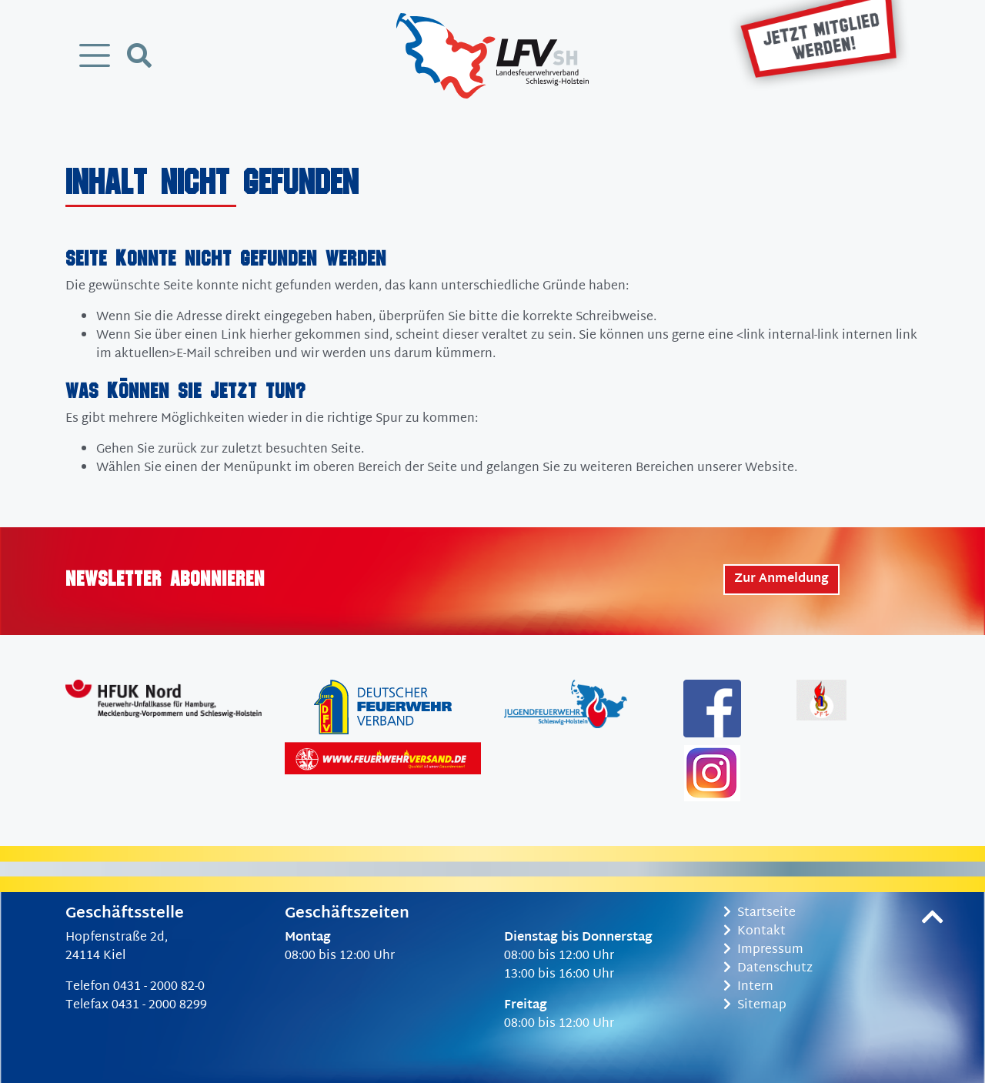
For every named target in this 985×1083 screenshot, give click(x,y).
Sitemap (754, 1005)
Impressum (763, 950)
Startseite (759, 913)
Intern (748, 987)
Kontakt (754, 932)
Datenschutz (768, 969)
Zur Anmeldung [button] (781, 579)
